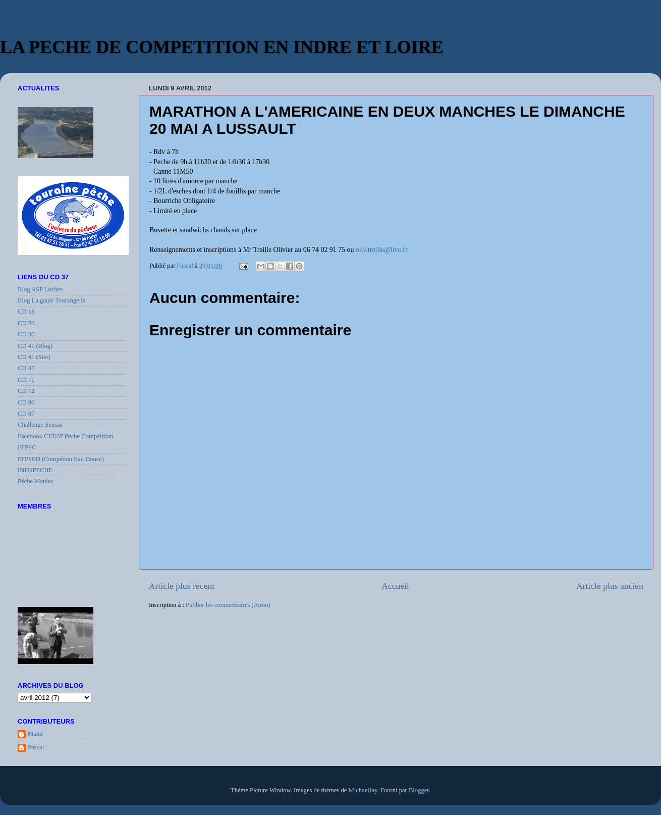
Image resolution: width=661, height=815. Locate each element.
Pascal (36, 747)
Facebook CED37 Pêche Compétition (65, 436)
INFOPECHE (35, 470)
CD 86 (26, 402)
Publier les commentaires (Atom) (228, 604)
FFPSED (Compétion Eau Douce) (61, 459)
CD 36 (26, 334)
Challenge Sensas (40, 424)
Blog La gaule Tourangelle (51, 300)
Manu (35, 733)
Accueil (395, 586)
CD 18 (26, 311)
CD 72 (26, 390)
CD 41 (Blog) (35, 345)
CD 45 (26, 368)
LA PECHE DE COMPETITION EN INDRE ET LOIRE (222, 47)
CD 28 (26, 323)
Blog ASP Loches (40, 289)
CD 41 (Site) (34, 357)
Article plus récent (181, 586)
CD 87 (26, 413)
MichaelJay (362, 790)
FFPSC (27, 447)
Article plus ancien (609, 586)
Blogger (419, 790)
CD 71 (26, 379)
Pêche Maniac (35, 481)
